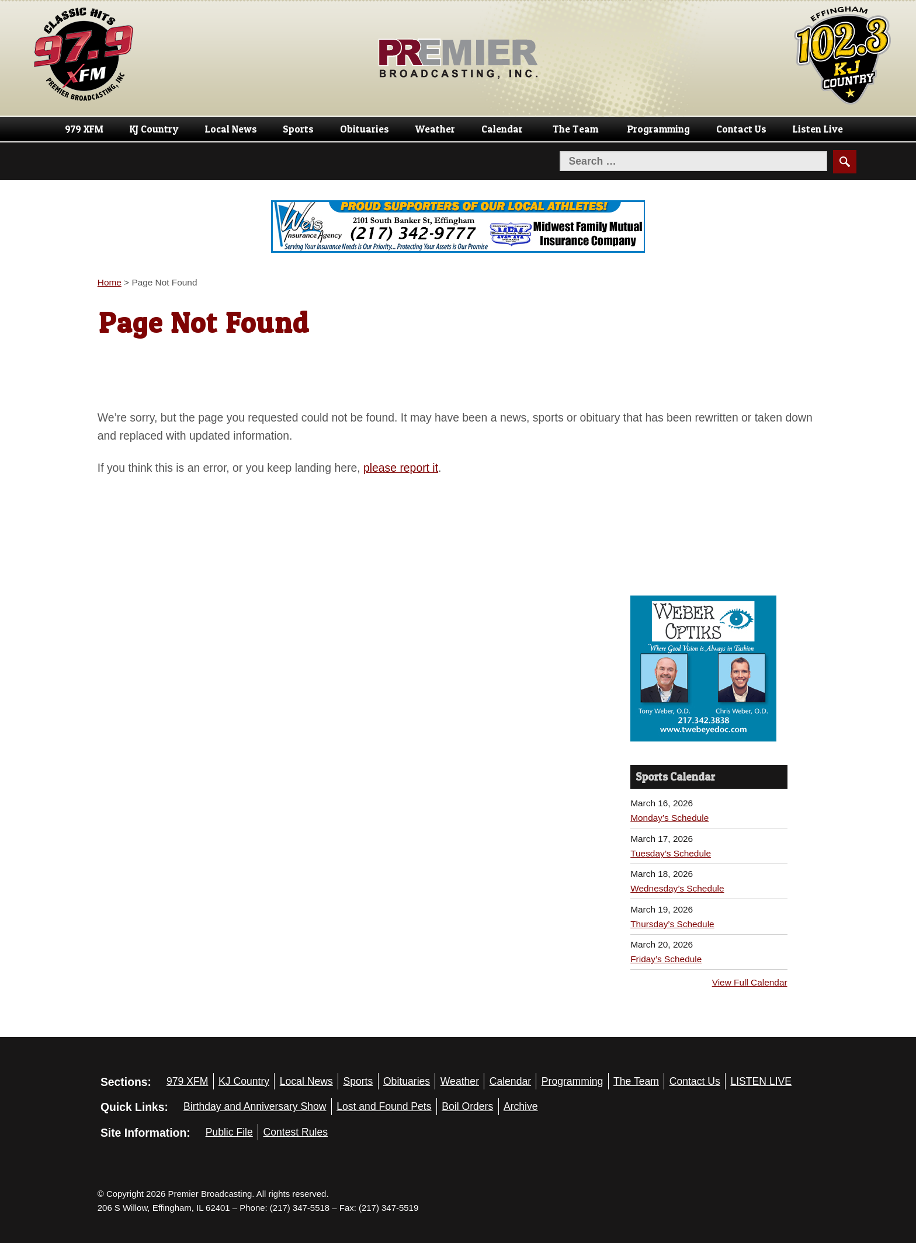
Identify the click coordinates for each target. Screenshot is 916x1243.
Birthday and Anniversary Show (255, 1106)
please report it (400, 467)
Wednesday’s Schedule (677, 888)
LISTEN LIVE (761, 1081)
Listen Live (818, 129)
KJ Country (154, 129)
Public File (229, 1132)
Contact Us (741, 129)
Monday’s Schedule (669, 818)
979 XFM (84, 129)
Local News (231, 129)
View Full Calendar (749, 982)
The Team (575, 129)
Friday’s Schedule (666, 959)
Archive (521, 1106)
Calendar (502, 129)
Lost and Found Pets (383, 1106)
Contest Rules (295, 1132)
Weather (435, 129)
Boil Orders (467, 1106)
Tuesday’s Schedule (670, 853)
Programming (658, 129)
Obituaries (364, 129)
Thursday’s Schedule (672, 924)
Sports (298, 129)
